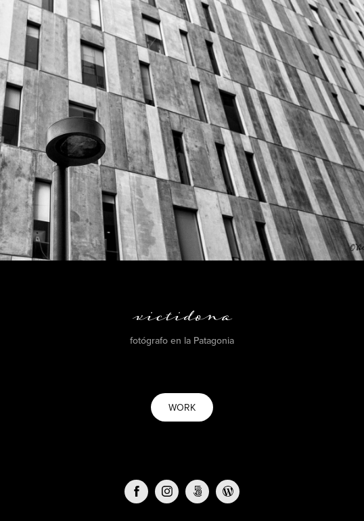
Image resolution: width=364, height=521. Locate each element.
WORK (182, 407)
